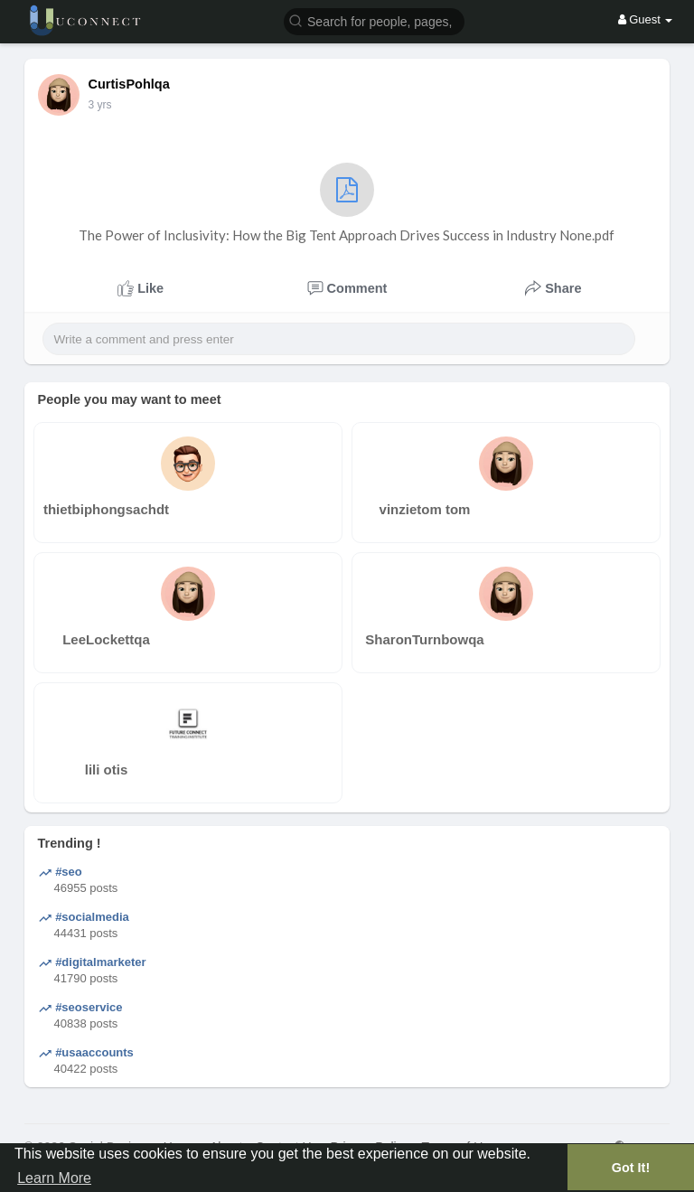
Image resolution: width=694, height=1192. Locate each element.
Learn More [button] (54, 1178)
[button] (374, 20)
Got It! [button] (631, 1167)
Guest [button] (645, 19)
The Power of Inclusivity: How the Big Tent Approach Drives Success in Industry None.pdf (346, 203)
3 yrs (100, 105)
